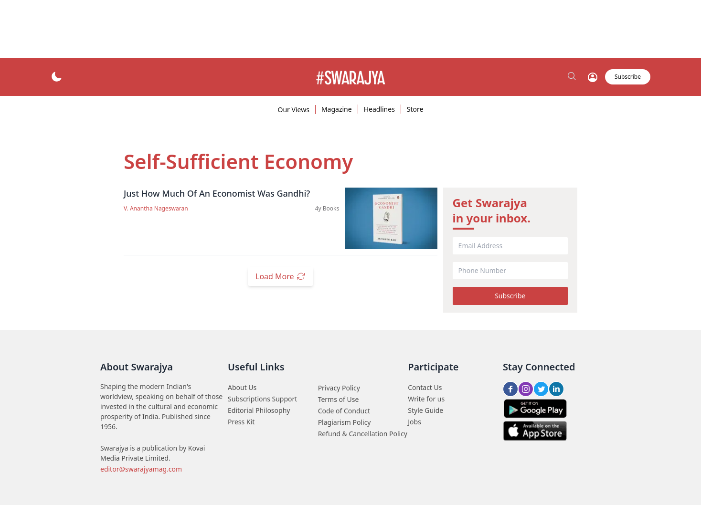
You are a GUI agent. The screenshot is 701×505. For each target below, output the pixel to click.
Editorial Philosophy (259, 410)
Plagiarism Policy (344, 422)
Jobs (414, 421)
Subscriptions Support (262, 398)
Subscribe (510, 295)
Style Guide (425, 410)
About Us (242, 387)
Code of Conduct (344, 410)
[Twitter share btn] (541, 389)
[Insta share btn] (525, 389)
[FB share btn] (510, 389)
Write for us (426, 398)
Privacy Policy (339, 387)
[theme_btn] (56, 77)
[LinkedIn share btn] (556, 389)
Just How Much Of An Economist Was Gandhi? (217, 193)
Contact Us (425, 387)
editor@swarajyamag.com (141, 468)
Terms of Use (338, 399)
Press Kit (241, 421)
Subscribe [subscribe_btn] (628, 77)
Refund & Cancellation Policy (362, 433)
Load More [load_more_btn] (280, 276)
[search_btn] (572, 77)
